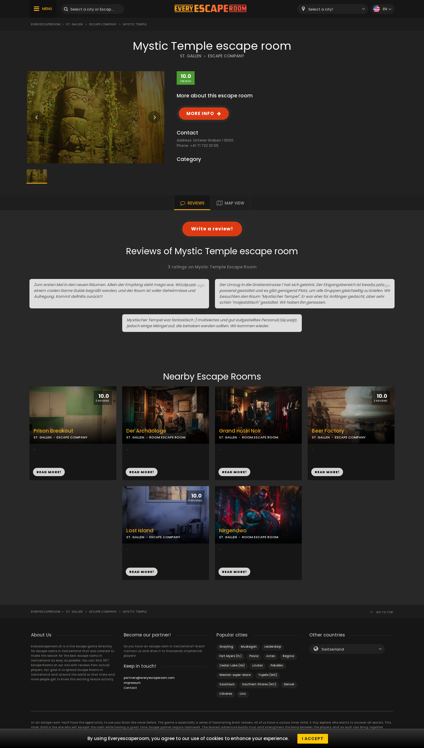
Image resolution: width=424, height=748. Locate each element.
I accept (313, 739)
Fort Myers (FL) (230, 656)
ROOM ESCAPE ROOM (167, 437)
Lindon (257, 665)
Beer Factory (328, 431)
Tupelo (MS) (267, 675)
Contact (130, 688)
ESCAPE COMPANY (226, 56)
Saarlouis (226, 684)
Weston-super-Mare (235, 675)
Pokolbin (277, 665)
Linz (243, 694)
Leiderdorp (272, 646)
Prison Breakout (53, 431)
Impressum (132, 683)
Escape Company (103, 24)
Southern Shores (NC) (259, 684)
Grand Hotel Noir (240, 431)
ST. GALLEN (190, 56)
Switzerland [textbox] (333, 649)
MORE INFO (200, 113)
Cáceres (225, 694)
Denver (289, 684)
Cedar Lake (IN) (232, 665)
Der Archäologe (146, 431)
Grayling (226, 646)
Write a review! (212, 228)
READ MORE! (49, 472)
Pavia (254, 656)
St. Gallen (74, 24)
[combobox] (332, 9)
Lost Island (139, 531)
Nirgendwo (233, 531)
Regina (288, 656)
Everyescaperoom (45, 24)
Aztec (270, 656)
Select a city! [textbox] (320, 9)
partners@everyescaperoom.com (149, 678)
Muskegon (249, 646)
